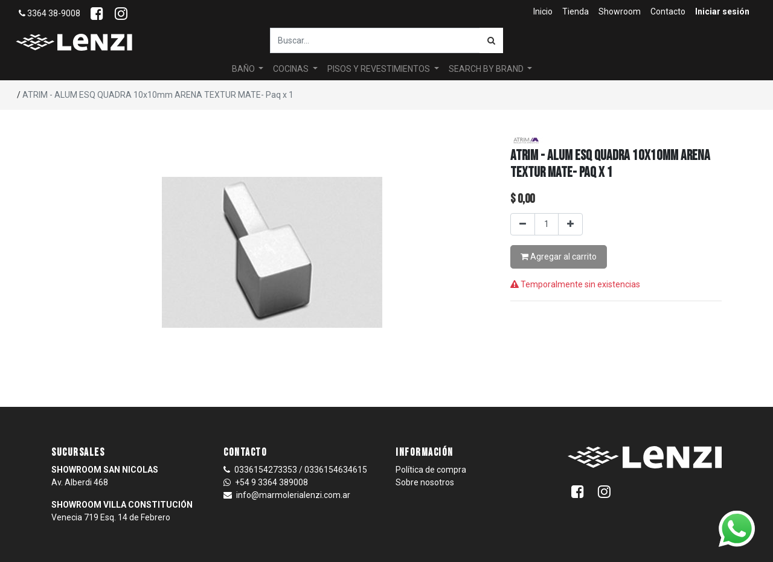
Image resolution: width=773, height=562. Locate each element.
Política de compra (431, 469)
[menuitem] (542, 12)
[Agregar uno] (570, 224)
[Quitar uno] (522, 224)
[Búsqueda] (491, 40)
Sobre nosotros (425, 482)
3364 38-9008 (49, 13)
